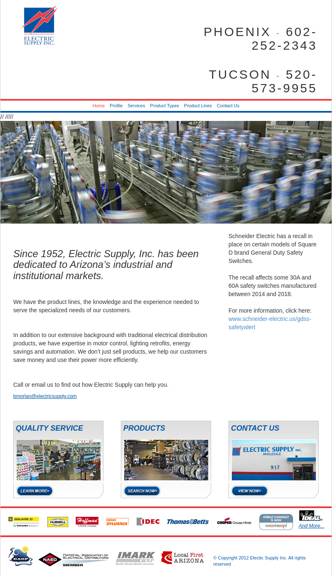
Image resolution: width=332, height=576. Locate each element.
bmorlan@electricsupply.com (45, 396)
